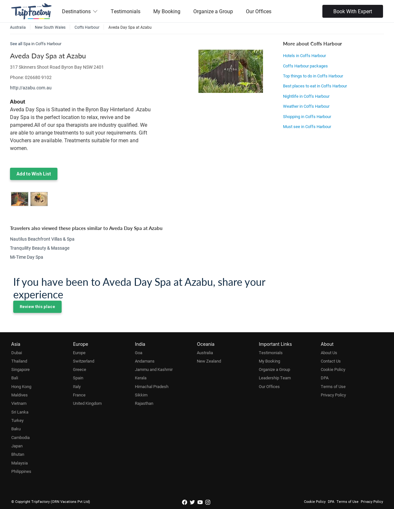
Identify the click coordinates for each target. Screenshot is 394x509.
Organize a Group (213, 11)
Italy (77, 386)
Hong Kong (21, 386)
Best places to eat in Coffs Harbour (315, 86)
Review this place (37, 306)
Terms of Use (333, 386)
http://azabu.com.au (31, 88)
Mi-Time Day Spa (26, 257)
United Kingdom (87, 403)
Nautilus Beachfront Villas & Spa (42, 239)
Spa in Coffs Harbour (42, 43)
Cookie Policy (333, 369)
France (79, 395)
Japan (17, 446)
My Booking (166, 11)
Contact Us (331, 361)
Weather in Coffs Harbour (306, 106)
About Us (329, 352)
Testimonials (125, 11)
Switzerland (83, 361)
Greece (79, 369)
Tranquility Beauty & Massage (39, 248)
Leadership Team (275, 378)
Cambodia (20, 437)
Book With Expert (352, 11)
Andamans (145, 361)
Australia (205, 352)
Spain (78, 378)
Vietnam (18, 403)
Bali (14, 378)
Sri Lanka (19, 412)
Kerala (140, 378)
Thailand (19, 361)
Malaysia (19, 463)
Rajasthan (144, 403)
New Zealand (209, 361)
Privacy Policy (333, 395)
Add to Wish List (33, 173)
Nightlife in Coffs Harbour (306, 96)
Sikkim (141, 395)
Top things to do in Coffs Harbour (313, 76)
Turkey (17, 420)
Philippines (21, 471)
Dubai (16, 352)
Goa (138, 352)
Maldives (19, 395)
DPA (324, 378)
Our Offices (258, 11)
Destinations (80, 11)
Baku (16, 429)
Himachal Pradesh (151, 386)
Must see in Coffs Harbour (307, 126)
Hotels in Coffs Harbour (304, 55)
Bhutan (17, 454)
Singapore (20, 369)
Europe (79, 352)
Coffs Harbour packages (305, 66)
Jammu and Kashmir (154, 369)
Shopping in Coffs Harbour (307, 116)
